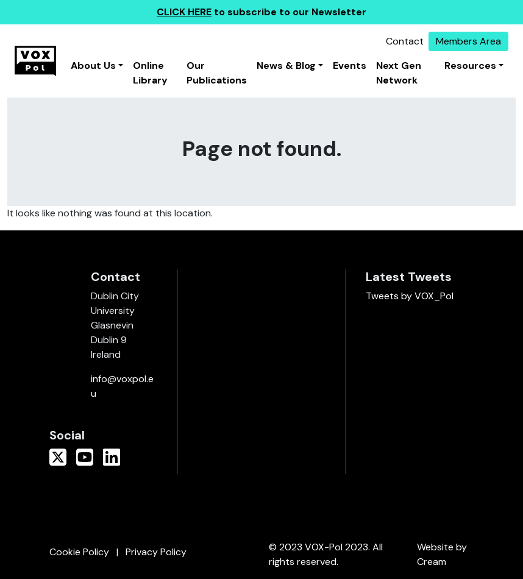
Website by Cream (442, 554)
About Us (93, 65)
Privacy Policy (156, 551)
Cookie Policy (79, 551)
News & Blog (286, 65)
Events (349, 65)
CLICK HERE (184, 11)
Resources (470, 65)
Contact (405, 41)
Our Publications (217, 73)
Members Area (468, 41)
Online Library (150, 73)
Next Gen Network (398, 73)
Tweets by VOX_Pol (410, 296)
